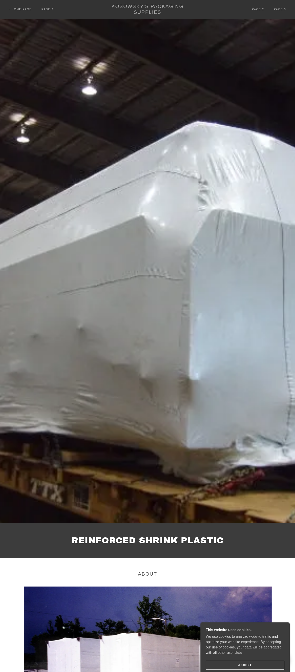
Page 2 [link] (258, 9)
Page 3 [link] (280, 9)
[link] (147, 12)
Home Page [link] (22, 9)
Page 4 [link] (47, 9)
